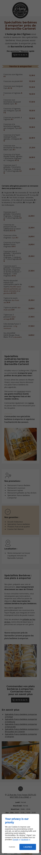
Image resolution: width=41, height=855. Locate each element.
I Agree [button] (27, 847)
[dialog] (20, 833)
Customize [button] (12, 847)
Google (15, 840)
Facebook (24, 840)
